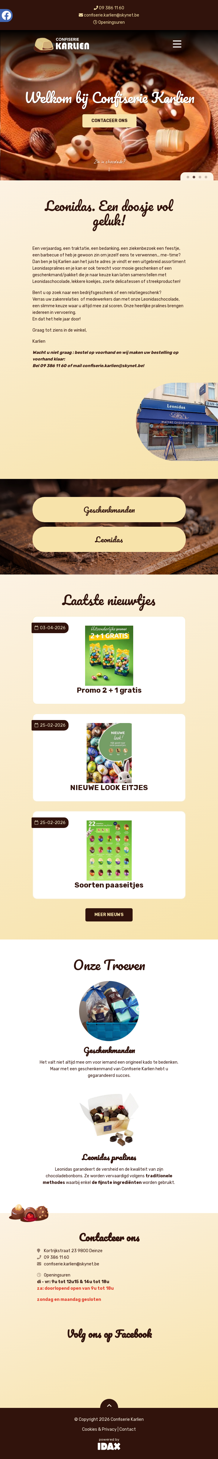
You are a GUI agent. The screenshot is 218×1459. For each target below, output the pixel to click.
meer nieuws (109, 914)
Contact (127, 1429)
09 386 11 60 (109, 8)
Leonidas (109, 539)
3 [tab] (200, 177)
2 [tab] (194, 177)
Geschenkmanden (109, 509)
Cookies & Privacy (99, 1429)
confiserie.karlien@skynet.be (109, 15)
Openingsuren (109, 22)
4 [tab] (206, 177)
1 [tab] (188, 177)
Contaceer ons (118, 120)
